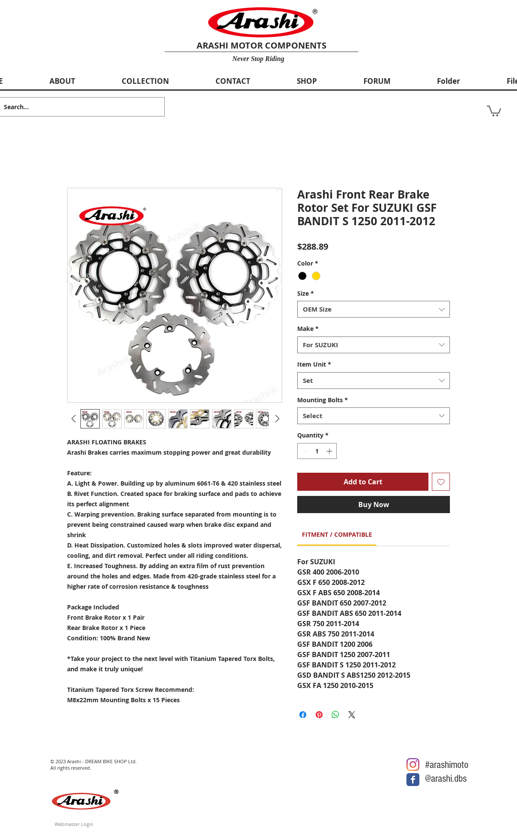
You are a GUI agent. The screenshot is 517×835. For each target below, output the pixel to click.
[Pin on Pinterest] (319, 715)
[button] (494, 110)
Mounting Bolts (322, 400)
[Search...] (75, 107)
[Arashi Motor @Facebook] (412, 779)
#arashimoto (446, 765)
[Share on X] (352, 715)
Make (308, 328)
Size (305, 293)
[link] (337, 534)
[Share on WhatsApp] (335, 715)
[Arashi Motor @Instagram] (412, 764)
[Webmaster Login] (74, 824)
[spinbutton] (317, 451)
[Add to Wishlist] (441, 482)
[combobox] (373, 309)
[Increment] (330, 451)
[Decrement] (304, 451)
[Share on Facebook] (303, 715)
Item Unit (314, 364)
